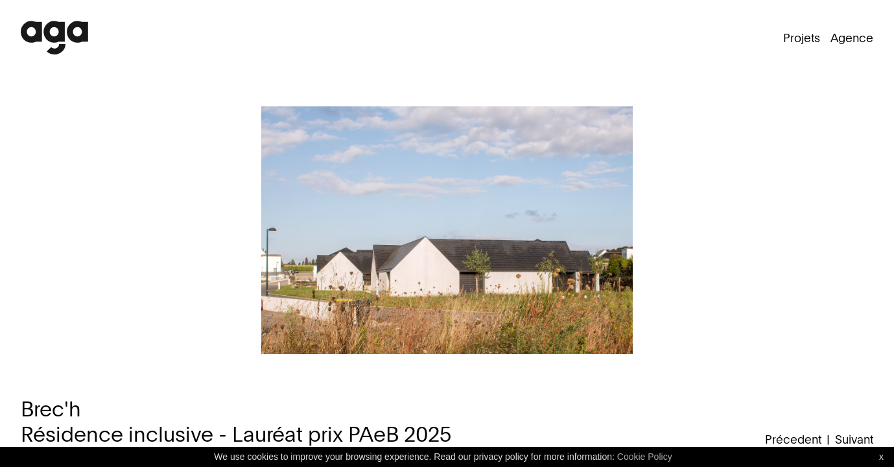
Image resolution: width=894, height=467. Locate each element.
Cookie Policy (644, 456)
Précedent (793, 439)
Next (847, 249)
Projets (801, 37)
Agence (851, 37)
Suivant (854, 439)
